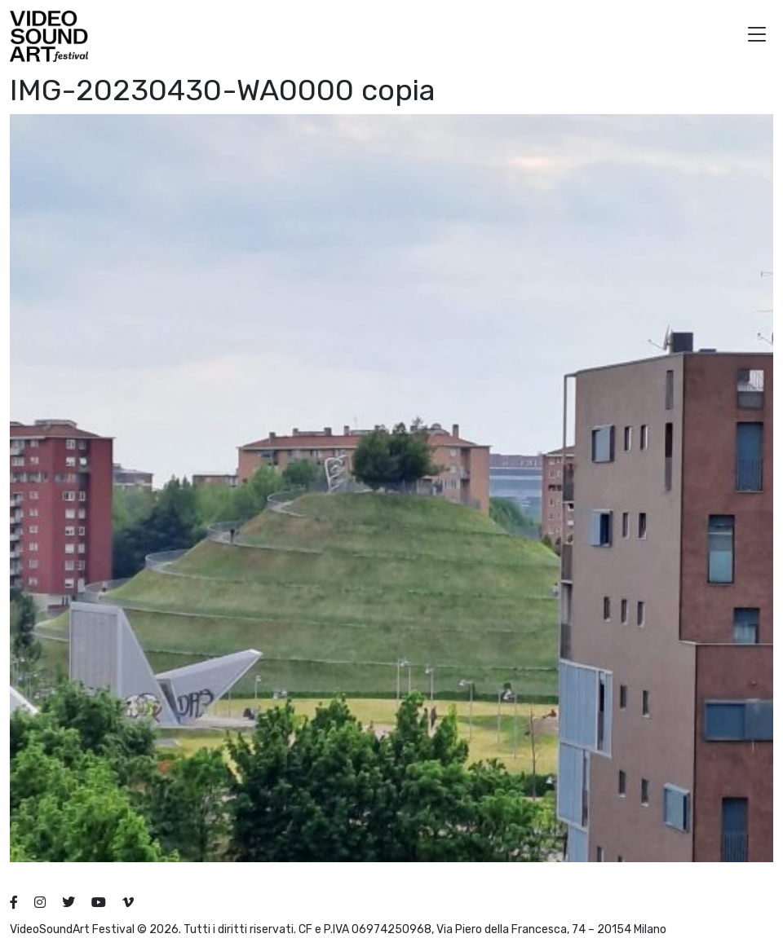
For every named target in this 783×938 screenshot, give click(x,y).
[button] (757, 36)
